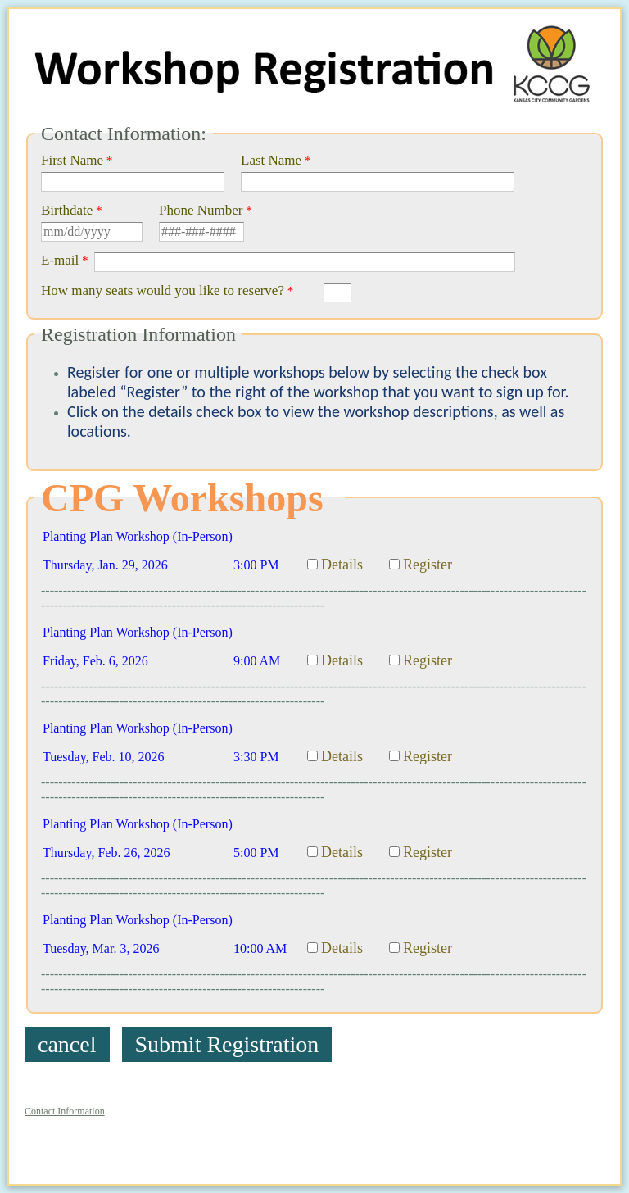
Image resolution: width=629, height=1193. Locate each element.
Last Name (271, 160)
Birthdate (67, 210)
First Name (72, 160)
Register (427, 564)
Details (342, 564)
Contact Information (65, 1111)
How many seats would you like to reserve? (162, 290)
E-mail (60, 260)
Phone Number (200, 210)
